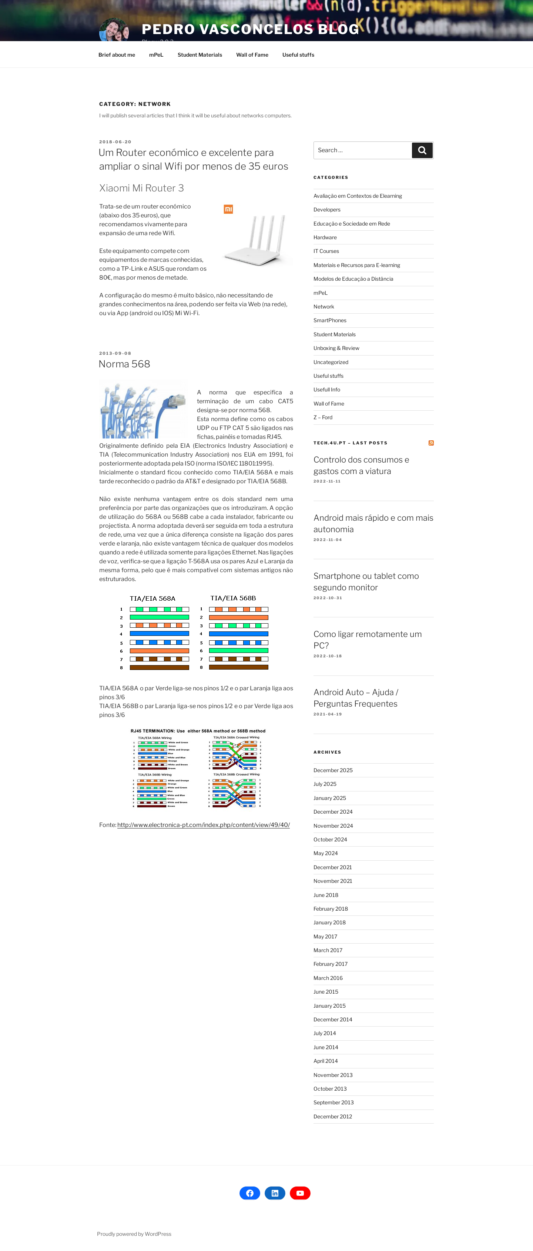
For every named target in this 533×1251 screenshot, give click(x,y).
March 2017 (328, 950)
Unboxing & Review (336, 348)
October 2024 (330, 839)
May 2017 (325, 936)
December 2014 (333, 1019)
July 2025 (325, 784)
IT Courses (326, 251)
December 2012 (333, 1116)
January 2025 (330, 798)
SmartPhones (330, 320)
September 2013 (334, 1102)
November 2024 (333, 826)
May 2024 (326, 853)
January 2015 (330, 1006)
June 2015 (326, 991)
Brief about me (116, 54)
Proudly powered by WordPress (134, 1234)
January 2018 (330, 922)
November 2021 (333, 881)
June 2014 (326, 1047)
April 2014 (326, 1061)
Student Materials (200, 54)
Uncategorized (331, 362)
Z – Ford (323, 417)
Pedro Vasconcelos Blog (251, 29)
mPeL (156, 54)
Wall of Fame (252, 54)
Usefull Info (327, 389)
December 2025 (333, 770)
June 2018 (326, 895)
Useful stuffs (298, 54)
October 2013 (330, 1088)
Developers (327, 209)
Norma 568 (124, 364)
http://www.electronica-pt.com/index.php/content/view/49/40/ (203, 824)
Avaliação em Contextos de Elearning (358, 196)
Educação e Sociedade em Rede (352, 223)
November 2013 (333, 1075)
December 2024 (333, 811)
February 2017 (331, 964)
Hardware (325, 237)
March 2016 (328, 978)
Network (324, 306)
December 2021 (333, 867)
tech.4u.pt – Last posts (351, 443)
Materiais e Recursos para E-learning (357, 265)
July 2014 (325, 1033)
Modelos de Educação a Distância (353, 279)
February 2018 (331, 908)
